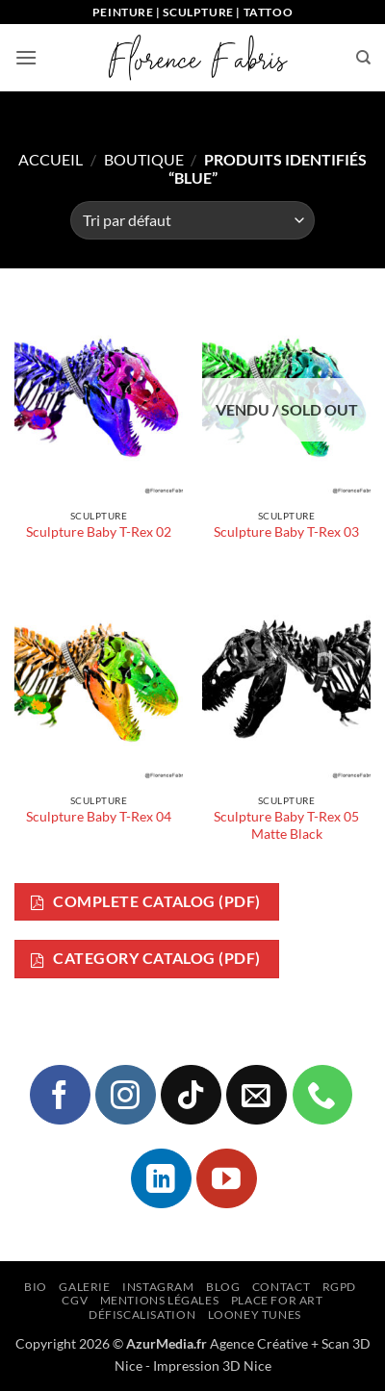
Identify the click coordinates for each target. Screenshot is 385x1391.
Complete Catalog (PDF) (145, 902)
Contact (281, 1286)
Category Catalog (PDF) (145, 958)
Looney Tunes (254, 1314)
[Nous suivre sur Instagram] (125, 1095)
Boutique (144, 159)
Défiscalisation (142, 1314)
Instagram (158, 1286)
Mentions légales (159, 1300)
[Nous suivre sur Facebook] (60, 1095)
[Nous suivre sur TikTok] (190, 1095)
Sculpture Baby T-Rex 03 (286, 532)
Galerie (84, 1286)
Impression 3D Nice (212, 1365)
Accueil (50, 159)
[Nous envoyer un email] (256, 1095)
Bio (35, 1286)
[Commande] (192, 220)
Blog (223, 1286)
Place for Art (277, 1300)
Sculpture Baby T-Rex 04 (98, 816)
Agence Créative (259, 1343)
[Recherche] (363, 57)
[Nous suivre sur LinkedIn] (161, 1178)
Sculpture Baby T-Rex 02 (98, 532)
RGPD (339, 1286)
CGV (75, 1300)
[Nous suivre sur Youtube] (226, 1178)
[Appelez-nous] (322, 1095)
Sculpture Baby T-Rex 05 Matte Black (286, 825)
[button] (26, 57)
